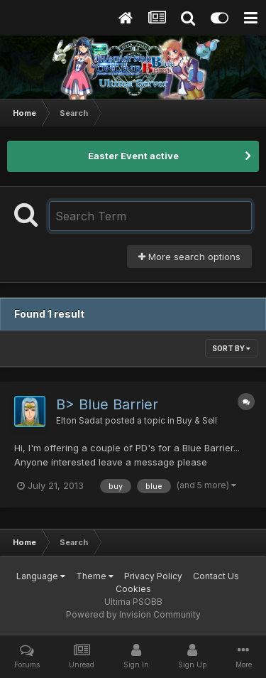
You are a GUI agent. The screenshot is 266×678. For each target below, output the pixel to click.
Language (40, 576)
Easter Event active (133, 155)
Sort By (231, 348)
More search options (189, 256)
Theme (94, 576)
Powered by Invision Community (133, 614)
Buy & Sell (197, 421)
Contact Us (216, 576)
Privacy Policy (153, 576)
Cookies (133, 588)
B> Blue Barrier (107, 404)
